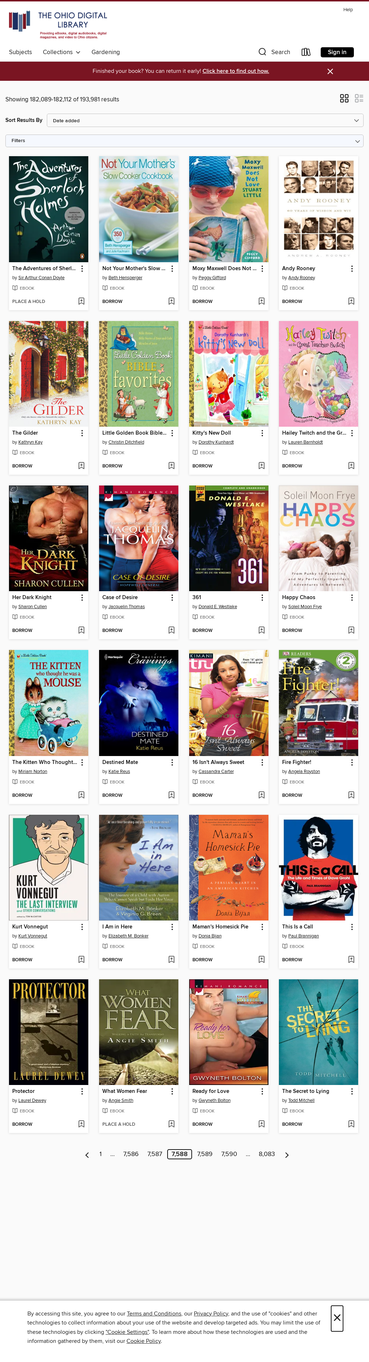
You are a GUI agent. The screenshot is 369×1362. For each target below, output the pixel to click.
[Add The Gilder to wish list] (81, 466)
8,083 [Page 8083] (267, 1154)
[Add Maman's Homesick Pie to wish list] (261, 960)
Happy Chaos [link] (298, 597)
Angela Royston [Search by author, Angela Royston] (304, 771)
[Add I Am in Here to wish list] (171, 960)
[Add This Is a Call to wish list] (351, 960)
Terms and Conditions (154, 1313)
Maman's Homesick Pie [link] (220, 927)
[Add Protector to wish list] (81, 1124)
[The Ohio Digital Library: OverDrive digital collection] (58, 25)
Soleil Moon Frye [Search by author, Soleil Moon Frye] (305, 607)
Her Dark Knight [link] (32, 597)
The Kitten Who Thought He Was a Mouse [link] (45, 762)
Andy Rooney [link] (298, 268)
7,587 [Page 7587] (154, 1154)
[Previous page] (87, 1154)
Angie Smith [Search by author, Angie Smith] (120, 1100)
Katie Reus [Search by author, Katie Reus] (119, 771)
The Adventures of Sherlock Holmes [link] (45, 268)
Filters (18, 141)
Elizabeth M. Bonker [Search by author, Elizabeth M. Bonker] (128, 936)
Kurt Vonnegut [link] (30, 927)
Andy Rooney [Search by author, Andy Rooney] (301, 278)
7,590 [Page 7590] (229, 1154)
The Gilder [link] (25, 433)
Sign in (337, 52)
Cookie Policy (143, 1341)
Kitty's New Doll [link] (211, 433)
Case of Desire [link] (120, 597)
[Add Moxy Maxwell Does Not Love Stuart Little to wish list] (261, 302)
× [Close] (337, 1318)
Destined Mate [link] (120, 762)
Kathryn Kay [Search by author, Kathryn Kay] (30, 442)
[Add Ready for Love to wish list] (261, 1124)
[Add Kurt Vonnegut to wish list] (81, 960)
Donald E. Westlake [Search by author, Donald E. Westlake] (218, 607)
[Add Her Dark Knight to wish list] (81, 631)
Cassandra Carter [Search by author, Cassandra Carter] (216, 771)
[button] (273, 54)
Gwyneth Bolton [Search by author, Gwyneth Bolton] (215, 1100)
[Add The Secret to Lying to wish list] (351, 1124)
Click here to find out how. (236, 71)
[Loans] (306, 54)
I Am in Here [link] (117, 927)
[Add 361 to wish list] (261, 631)
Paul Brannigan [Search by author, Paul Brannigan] (303, 936)
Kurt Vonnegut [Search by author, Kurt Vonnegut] (32, 936)
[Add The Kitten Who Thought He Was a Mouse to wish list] (81, 795)
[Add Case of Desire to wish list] (171, 631)
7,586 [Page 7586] (131, 1154)
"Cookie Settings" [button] (127, 1332)
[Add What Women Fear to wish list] (171, 1124)
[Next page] (287, 1154)
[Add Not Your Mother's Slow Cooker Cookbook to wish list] (171, 302)
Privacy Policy (211, 1313)
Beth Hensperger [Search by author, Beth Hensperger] (125, 278)
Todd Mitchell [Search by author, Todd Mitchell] (301, 1100)
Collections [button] (62, 52)
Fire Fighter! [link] (296, 762)
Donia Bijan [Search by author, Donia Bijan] (210, 936)
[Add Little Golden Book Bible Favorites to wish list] (171, 466)
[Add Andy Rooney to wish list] (351, 302)
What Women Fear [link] (124, 1091)
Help (348, 10)
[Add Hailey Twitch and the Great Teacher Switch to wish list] (351, 466)
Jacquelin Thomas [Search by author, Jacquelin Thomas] (126, 607)
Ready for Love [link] (210, 1091)
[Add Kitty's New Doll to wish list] (261, 466)
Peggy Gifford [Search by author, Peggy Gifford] (212, 278)
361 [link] (196, 597)
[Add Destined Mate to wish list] (171, 795)
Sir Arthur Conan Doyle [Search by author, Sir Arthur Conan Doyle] (41, 278)
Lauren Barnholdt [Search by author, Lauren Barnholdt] (305, 442)
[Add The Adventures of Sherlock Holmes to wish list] (81, 302)
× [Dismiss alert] (330, 71)
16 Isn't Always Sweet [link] (218, 762)
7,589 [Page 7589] (205, 1154)
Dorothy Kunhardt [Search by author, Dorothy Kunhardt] (216, 442)
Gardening (106, 52)
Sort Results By (24, 120)
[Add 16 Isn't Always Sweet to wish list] (261, 795)
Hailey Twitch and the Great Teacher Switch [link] (315, 433)
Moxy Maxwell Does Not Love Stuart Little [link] (225, 268)
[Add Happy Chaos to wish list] (351, 631)
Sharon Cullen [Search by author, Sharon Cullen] (32, 607)
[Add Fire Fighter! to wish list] (351, 795)
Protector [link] (23, 1091)
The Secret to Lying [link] (305, 1091)
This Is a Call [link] (297, 927)
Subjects (20, 52)
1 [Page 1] (100, 1154)
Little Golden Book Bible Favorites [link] (135, 433)
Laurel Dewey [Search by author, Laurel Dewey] (32, 1100)
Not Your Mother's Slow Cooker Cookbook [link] (135, 268)
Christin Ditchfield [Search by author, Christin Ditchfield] (126, 442)
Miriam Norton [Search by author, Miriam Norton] (32, 771)
